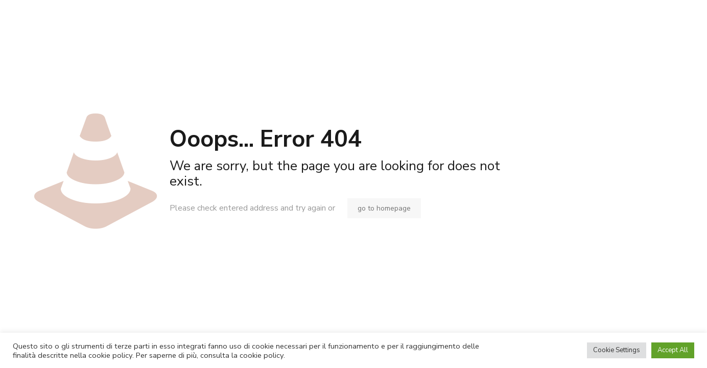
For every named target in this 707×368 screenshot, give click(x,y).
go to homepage (384, 208)
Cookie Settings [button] (616, 350)
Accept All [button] (672, 350)
